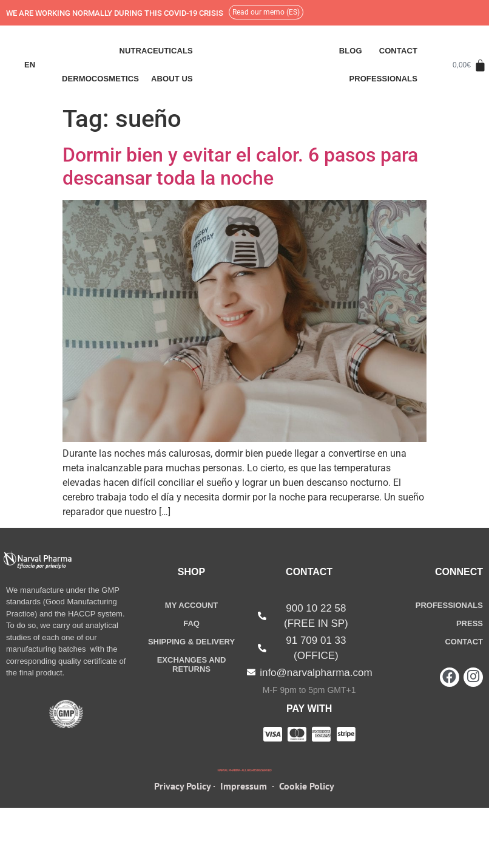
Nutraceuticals (155, 50)
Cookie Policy (306, 810)
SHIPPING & (191, 641)
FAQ (191, 623)
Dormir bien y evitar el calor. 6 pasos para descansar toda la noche (240, 166)
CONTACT (464, 641)
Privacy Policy (182, 810)
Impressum (243, 810)
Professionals (383, 78)
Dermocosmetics (100, 78)
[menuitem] (29, 65)
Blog (350, 50)
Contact (398, 50)
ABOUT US (172, 78)
